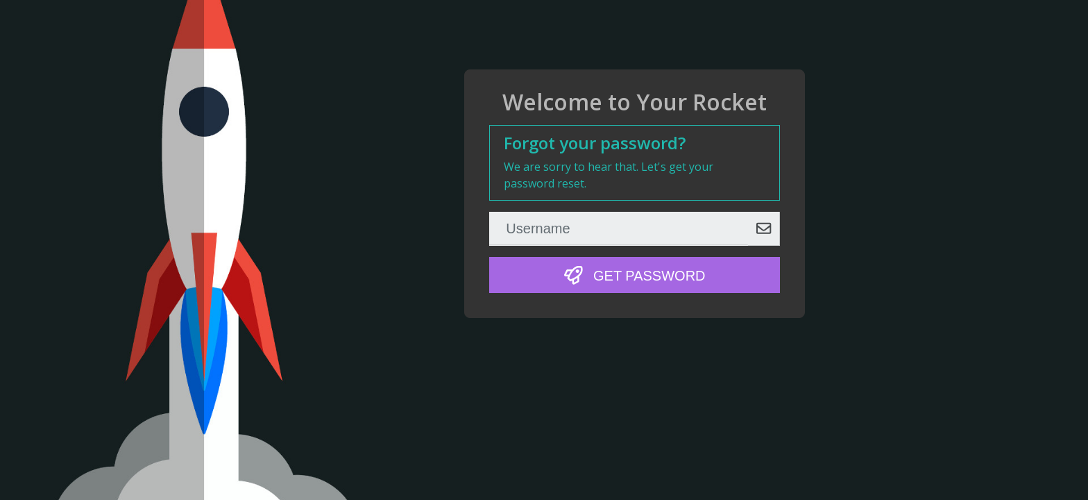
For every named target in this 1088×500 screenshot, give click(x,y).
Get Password (635, 275)
